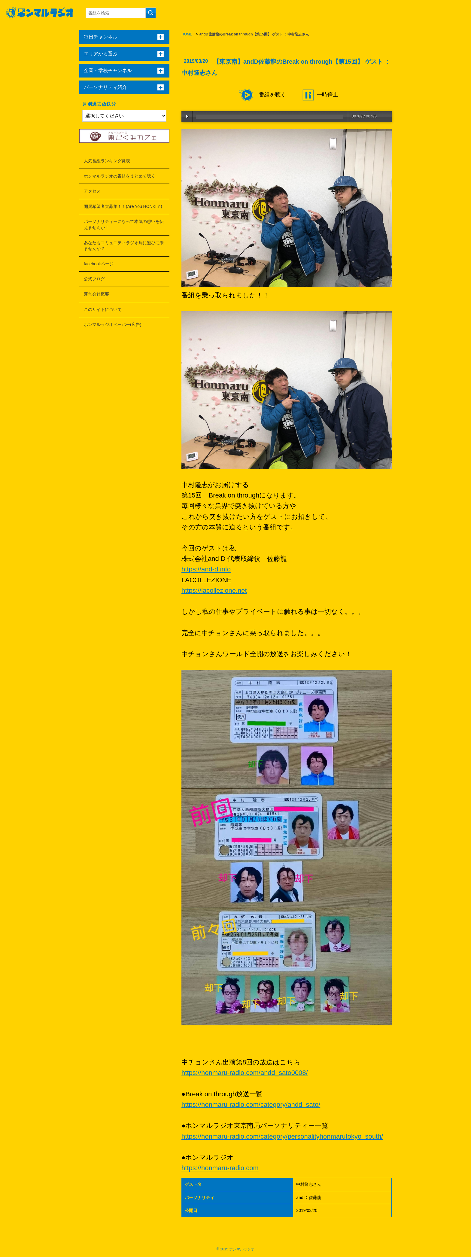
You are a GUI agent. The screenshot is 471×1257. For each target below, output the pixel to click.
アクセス (92, 191)
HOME (186, 34)
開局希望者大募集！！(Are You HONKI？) (123, 206)
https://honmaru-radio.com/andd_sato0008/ (244, 1072)
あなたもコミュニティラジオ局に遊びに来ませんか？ (124, 245)
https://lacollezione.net (214, 590)
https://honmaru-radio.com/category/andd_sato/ (250, 1104)
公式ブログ (94, 278)
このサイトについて (103, 309)
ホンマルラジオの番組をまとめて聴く (119, 176)
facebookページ (99, 263)
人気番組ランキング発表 (107, 160)
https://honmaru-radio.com (220, 1168)
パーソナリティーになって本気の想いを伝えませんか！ (124, 224)
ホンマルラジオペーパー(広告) (112, 324)
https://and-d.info (206, 569)
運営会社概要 (96, 294)
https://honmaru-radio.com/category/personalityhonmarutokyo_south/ (282, 1136)
